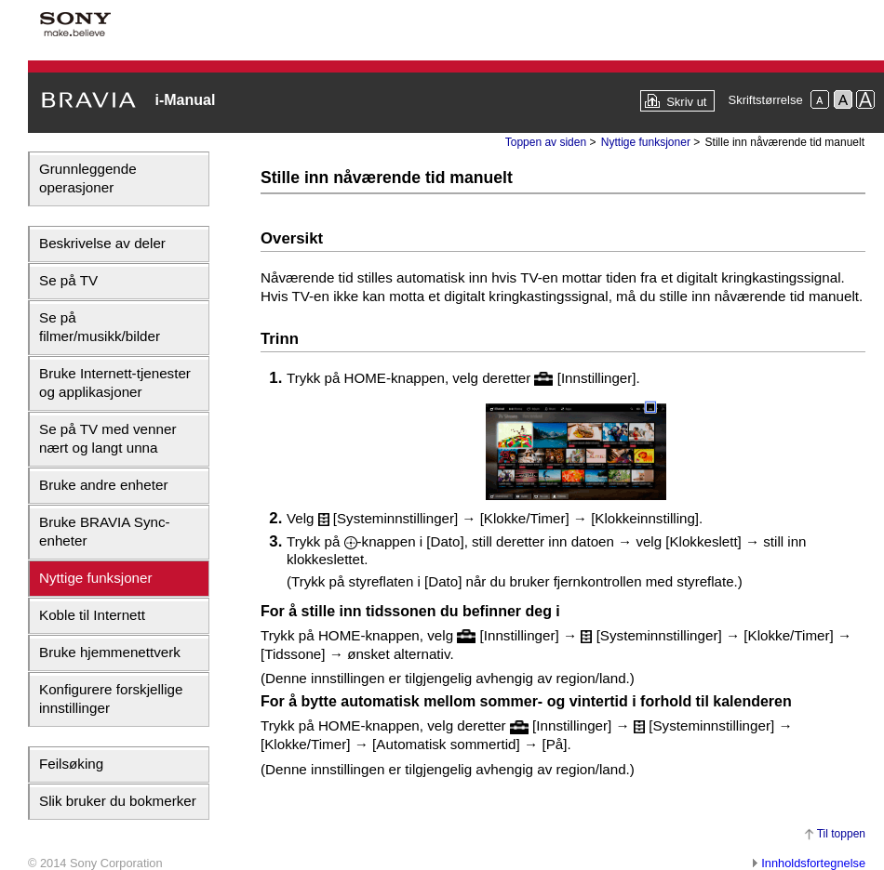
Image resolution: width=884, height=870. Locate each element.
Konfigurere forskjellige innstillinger (111, 698)
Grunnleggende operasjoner (88, 178)
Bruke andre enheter (103, 485)
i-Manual (184, 100)
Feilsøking (71, 763)
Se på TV (68, 280)
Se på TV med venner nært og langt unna (107, 438)
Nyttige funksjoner (96, 578)
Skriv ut (686, 102)
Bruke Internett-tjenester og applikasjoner (115, 382)
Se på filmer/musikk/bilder (99, 327)
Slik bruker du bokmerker (117, 801)
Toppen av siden (545, 142)
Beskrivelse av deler (102, 243)
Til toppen (841, 833)
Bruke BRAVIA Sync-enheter (104, 531)
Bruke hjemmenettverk (110, 652)
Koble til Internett (92, 615)
